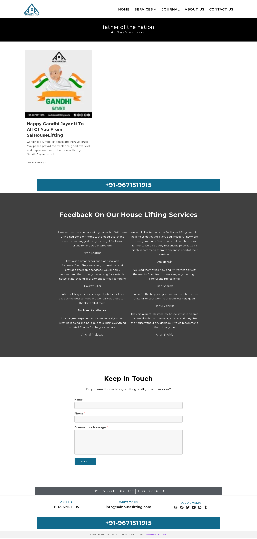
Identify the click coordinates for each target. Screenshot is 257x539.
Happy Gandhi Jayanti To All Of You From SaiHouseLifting (55, 130)
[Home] (112, 32)
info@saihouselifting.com (128, 508)
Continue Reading (36, 162)
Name (78, 400)
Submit (85, 462)
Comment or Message (91, 428)
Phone (79, 414)
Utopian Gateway (156, 535)
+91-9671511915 (66, 508)
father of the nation (135, 32)
